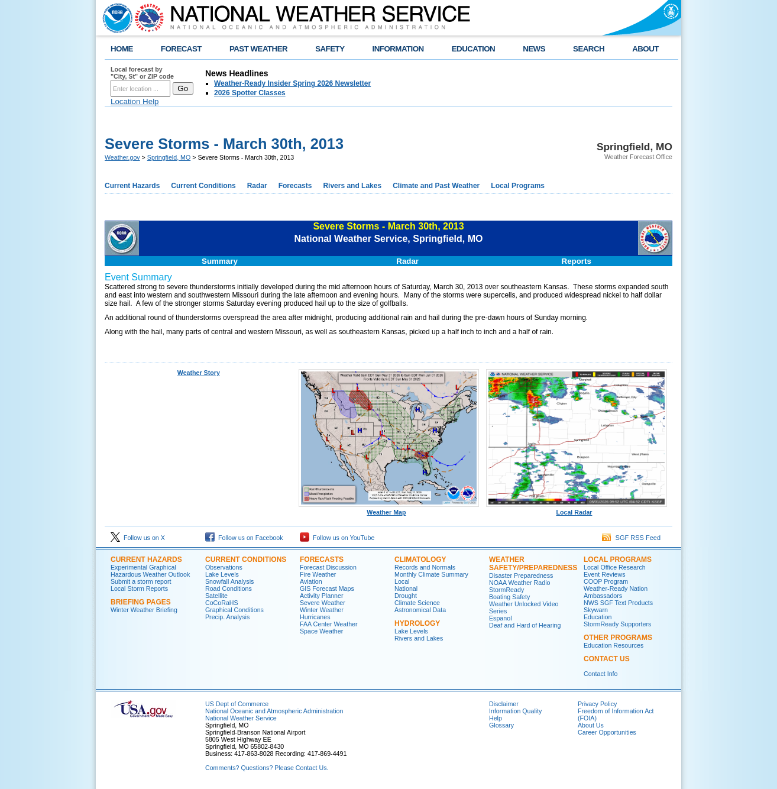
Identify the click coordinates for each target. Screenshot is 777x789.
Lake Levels (222, 574)
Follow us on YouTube (337, 537)
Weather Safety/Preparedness (533, 563)
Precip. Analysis (227, 616)
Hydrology (417, 623)
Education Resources (613, 645)
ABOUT (645, 48)
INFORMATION (398, 48)
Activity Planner (321, 595)
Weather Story (198, 372)
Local (401, 581)
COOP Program (606, 581)
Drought (405, 595)
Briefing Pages (141, 602)
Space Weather (321, 631)
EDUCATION (473, 48)
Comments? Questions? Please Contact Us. (266, 767)
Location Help (135, 101)
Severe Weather (322, 602)
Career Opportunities (607, 732)
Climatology (420, 559)
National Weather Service (241, 718)
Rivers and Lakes (352, 186)
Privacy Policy (597, 703)
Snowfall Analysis (229, 581)
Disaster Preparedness (521, 575)
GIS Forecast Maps (327, 588)
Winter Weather (322, 609)
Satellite (216, 595)
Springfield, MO (168, 157)
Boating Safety (509, 596)
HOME (122, 48)
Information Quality (515, 710)
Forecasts (295, 186)
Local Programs (518, 186)
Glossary (501, 725)
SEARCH (588, 48)
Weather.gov (122, 157)
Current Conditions (203, 186)
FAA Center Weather (329, 624)
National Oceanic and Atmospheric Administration (274, 710)
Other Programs (618, 637)
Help (495, 718)
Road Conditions (228, 588)
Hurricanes (315, 616)
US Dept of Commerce (236, 703)
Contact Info (600, 673)
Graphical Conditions (234, 609)
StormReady (506, 589)
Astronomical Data (420, 609)
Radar (257, 186)
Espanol (500, 618)
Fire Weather (318, 574)
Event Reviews (604, 574)
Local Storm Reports (139, 588)
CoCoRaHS (221, 602)
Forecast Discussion (328, 567)
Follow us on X (138, 537)
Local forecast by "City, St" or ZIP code (142, 73)
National (405, 588)
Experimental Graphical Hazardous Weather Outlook (150, 571)
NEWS (534, 48)
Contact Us (607, 659)
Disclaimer (504, 703)
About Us (591, 725)
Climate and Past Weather (436, 186)
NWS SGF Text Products (618, 602)
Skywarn (596, 609)
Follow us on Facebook (244, 537)
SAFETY (329, 48)
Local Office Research (615, 567)
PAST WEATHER (258, 48)
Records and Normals (424, 567)
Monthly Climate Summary (431, 574)
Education (597, 616)
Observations (223, 567)
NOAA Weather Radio (519, 582)
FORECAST (181, 48)
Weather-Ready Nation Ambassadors (616, 592)
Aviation (311, 581)
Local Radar (576, 509)
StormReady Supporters (617, 624)
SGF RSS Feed (631, 537)
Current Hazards (132, 186)
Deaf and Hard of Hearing (525, 625)
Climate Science (417, 602)
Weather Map (389, 509)
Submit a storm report (141, 581)
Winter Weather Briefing (144, 609)
